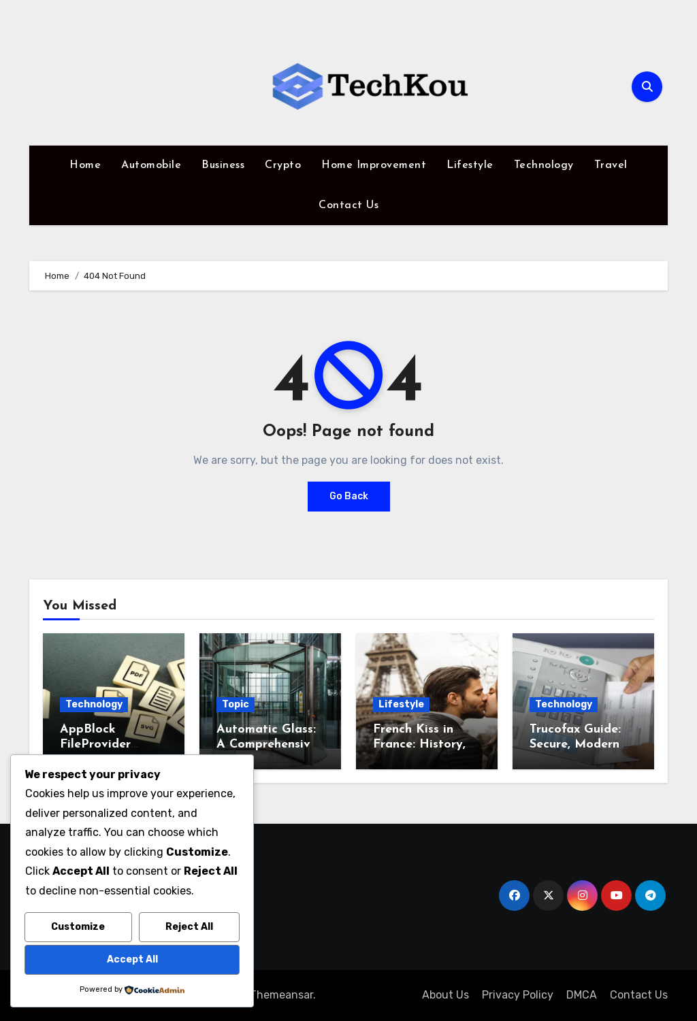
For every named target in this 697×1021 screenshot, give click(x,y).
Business (222, 165)
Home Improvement (373, 165)
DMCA (581, 994)
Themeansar (281, 994)
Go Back (348, 496)
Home (85, 165)
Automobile (151, 165)
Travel (611, 165)
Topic (235, 704)
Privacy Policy (517, 994)
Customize (78, 927)
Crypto (283, 165)
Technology (544, 165)
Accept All (132, 959)
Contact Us (348, 205)
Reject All (189, 927)
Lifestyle (470, 165)
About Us (445, 994)
